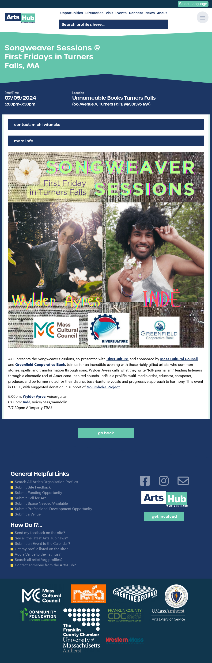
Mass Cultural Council (179, 358)
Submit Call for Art (30, 498)
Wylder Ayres (34, 396)
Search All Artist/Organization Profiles (46, 482)
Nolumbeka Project (103, 387)
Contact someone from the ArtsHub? (45, 565)
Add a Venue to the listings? (38, 554)
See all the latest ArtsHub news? (41, 538)
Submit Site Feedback (33, 487)
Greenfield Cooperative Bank (40, 364)
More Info (23, 141)
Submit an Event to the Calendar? (42, 543)
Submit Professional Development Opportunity (53, 509)
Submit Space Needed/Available (41, 503)
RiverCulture (117, 358)
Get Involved (164, 516)
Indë (26, 402)
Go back (106, 433)
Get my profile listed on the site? (41, 549)
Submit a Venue (28, 514)
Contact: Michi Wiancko (37, 124)
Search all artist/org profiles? (39, 559)
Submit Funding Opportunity (38, 492)
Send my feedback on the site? (40, 532)
